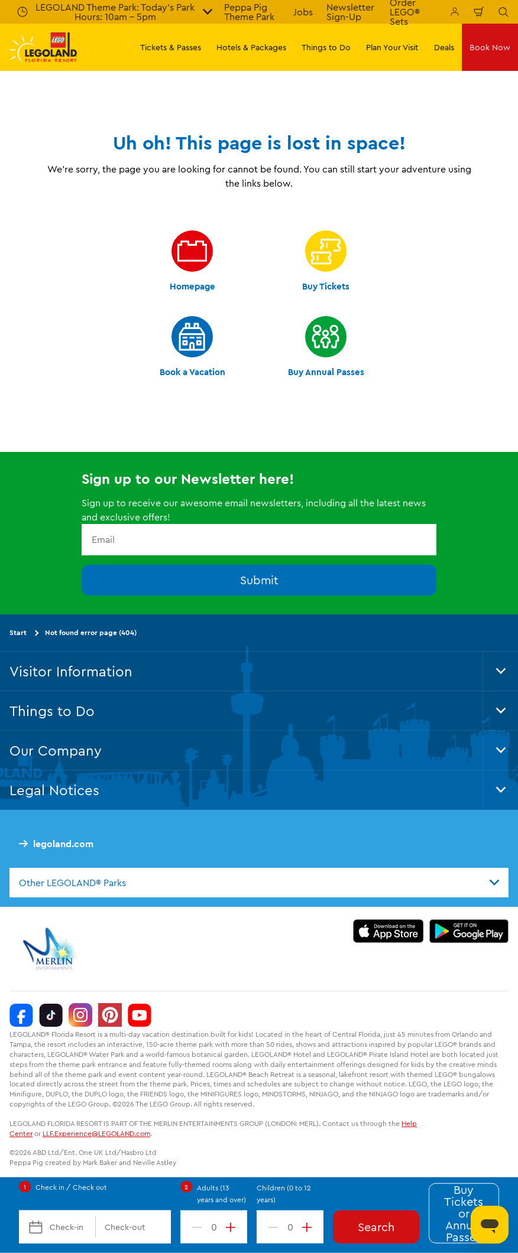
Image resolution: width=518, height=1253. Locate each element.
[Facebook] (21, 1015)
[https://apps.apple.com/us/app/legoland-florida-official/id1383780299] (388, 931)
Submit (259, 579)
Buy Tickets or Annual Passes (463, 1213)
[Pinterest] (110, 1015)
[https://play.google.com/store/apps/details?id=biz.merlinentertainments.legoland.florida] (469, 931)
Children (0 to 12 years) (284, 1193)
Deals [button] (444, 47)
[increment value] (233, 1227)
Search (376, 1226)
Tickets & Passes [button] (170, 47)
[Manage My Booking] (454, 12)
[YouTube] (139, 1015)
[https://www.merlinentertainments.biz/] (51, 949)
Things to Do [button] (326, 47)
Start (18, 632)
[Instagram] (80, 1015)
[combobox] (259, 882)
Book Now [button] (490, 47)
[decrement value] (194, 1227)
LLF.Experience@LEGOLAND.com (96, 1133)
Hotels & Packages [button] (251, 47)
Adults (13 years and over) (221, 1193)
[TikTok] (51, 1015)
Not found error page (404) (91, 632)
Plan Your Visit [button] (392, 47)
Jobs (303, 12)
